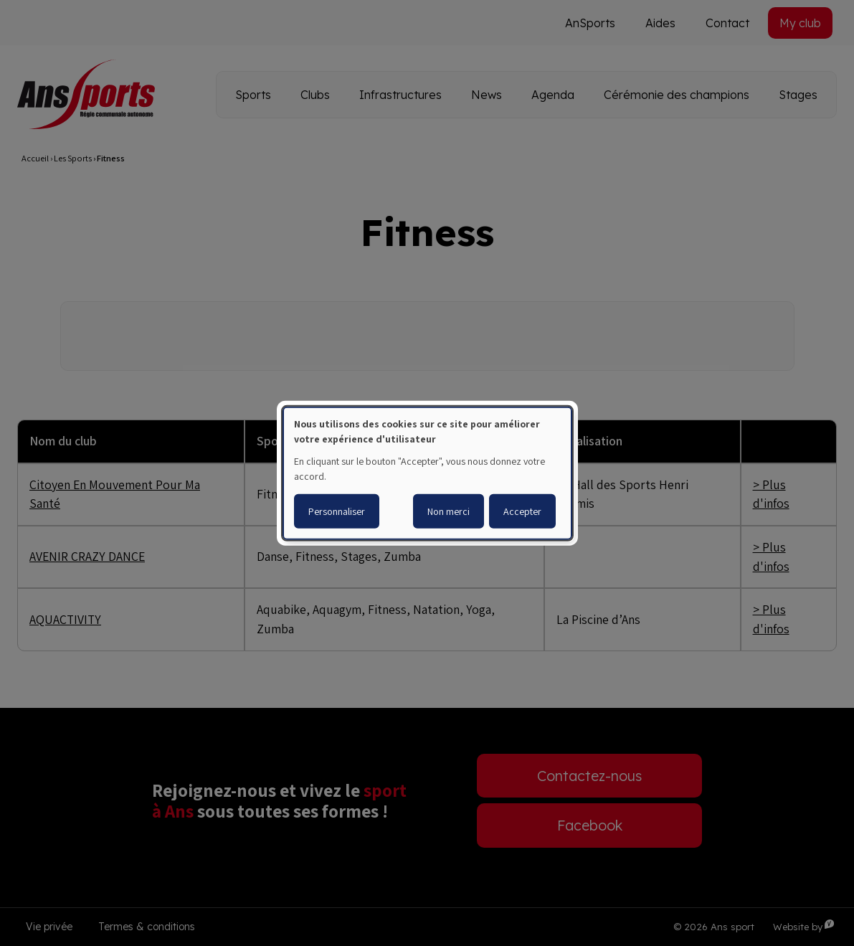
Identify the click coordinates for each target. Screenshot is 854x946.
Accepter (522, 511)
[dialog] (427, 472)
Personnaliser (336, 511)
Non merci (448, 511)
